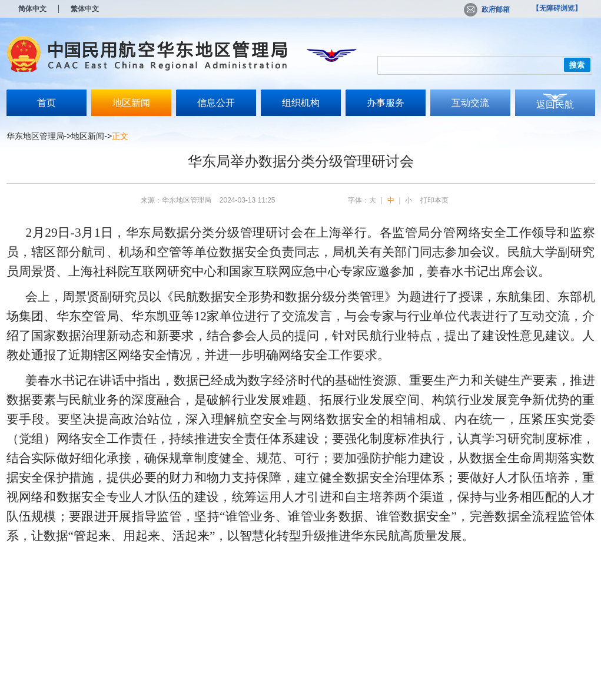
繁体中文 (85, 9)
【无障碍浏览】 (557, 8)
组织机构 (301, 103)
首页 (46, 103)
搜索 (577, 65)
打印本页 (434, 200)
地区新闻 (131, 103)
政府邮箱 (487, 9)
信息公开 (216, 103)
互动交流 (470, 103)
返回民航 (555, 105)
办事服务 (385, 103)
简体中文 (32, 9)
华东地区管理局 (35, 136)
